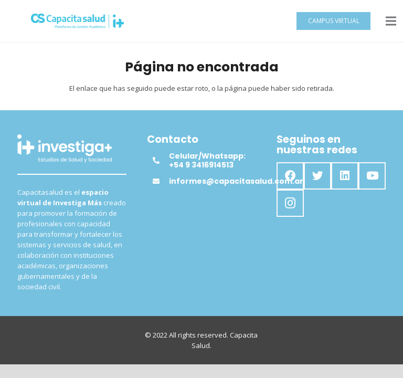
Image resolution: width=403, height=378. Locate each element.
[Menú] (391, 21)
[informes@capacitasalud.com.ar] (160, 181)
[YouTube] (372, 176)
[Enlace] (77, 21)
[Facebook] (290, 176)
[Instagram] (290, 203)
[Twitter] (317, 176)
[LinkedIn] (344, 176)
